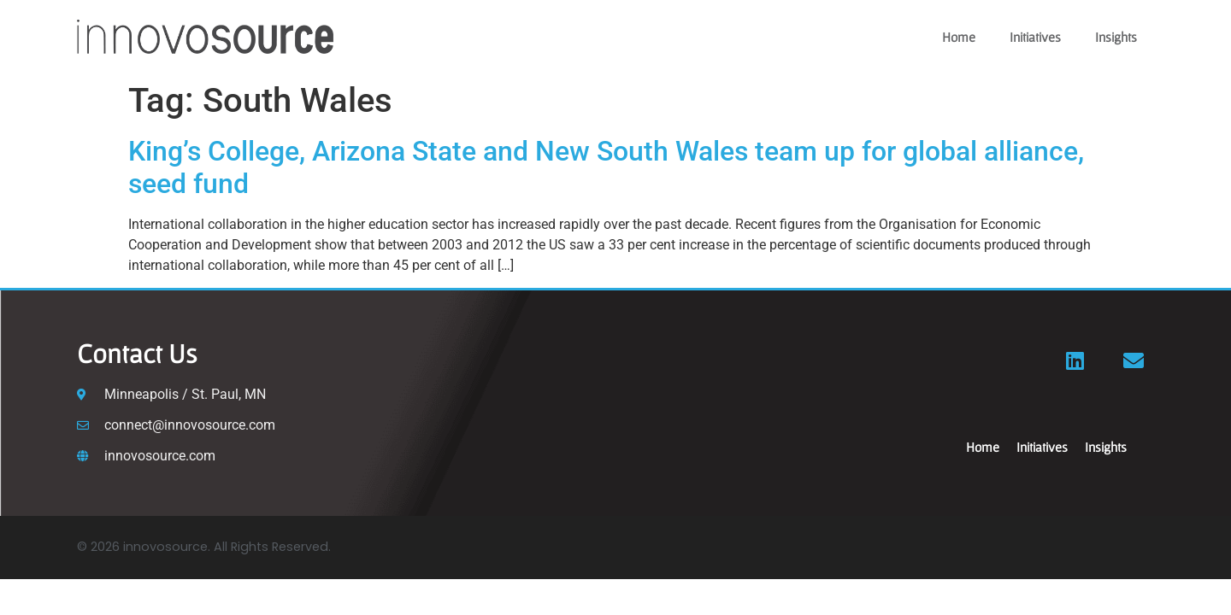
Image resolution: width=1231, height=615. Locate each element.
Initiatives (1035, 36)
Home (958, 36)
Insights (1116, 36)
